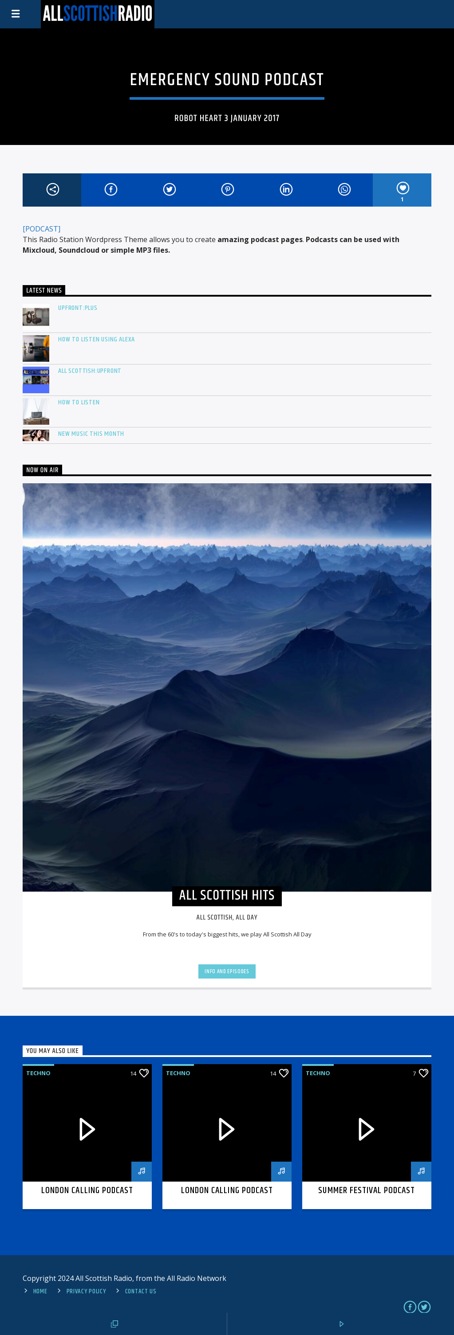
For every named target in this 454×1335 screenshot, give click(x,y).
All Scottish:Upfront (90, 371)
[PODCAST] (41, 229)
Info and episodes (227, 971)
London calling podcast (87, 1190)
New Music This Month (91, 434)
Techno (38, 1073)
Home (40, 1291)
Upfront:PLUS (78, 308)
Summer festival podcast (366, 1190)
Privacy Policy (86, 1291)
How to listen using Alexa (96, 339)
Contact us (141, 1291)
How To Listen (78, 402)
